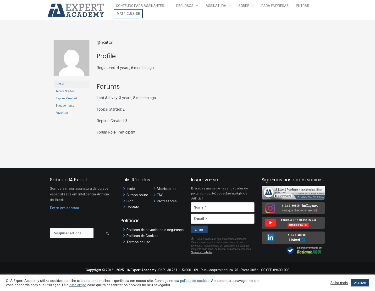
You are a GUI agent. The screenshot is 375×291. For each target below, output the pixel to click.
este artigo (77, 285)
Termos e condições (201, 252)
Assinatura (213, 10)
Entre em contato (64, 208)
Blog (130, 201)
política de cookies (195, 281)
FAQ (160, 195)
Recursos (185, 10)
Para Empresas (264, 10)
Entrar (288, 10)
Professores (167, 201)
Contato (133, 207)
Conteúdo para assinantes (145, 10)
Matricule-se (313, 10)
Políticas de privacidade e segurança (155, 229)
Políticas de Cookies (143, 235)
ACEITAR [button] (360, 283)
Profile (60, 84)
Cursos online (137, 195)
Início (131, 189)
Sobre (237, 10)
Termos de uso (138, 241)
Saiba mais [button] (339, 283)
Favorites (62, 112)
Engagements (65, 105)
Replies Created (66, 98)
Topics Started (65, 91)
